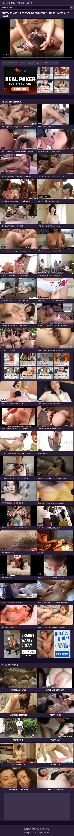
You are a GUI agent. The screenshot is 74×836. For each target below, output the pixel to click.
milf (45, 63)
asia (56, 63)
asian (5, 63)
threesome (13, 63)
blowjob (22, 63)
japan (39, 63)
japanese (31, 63)
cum (51, 63)
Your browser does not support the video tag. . (37, 39)
